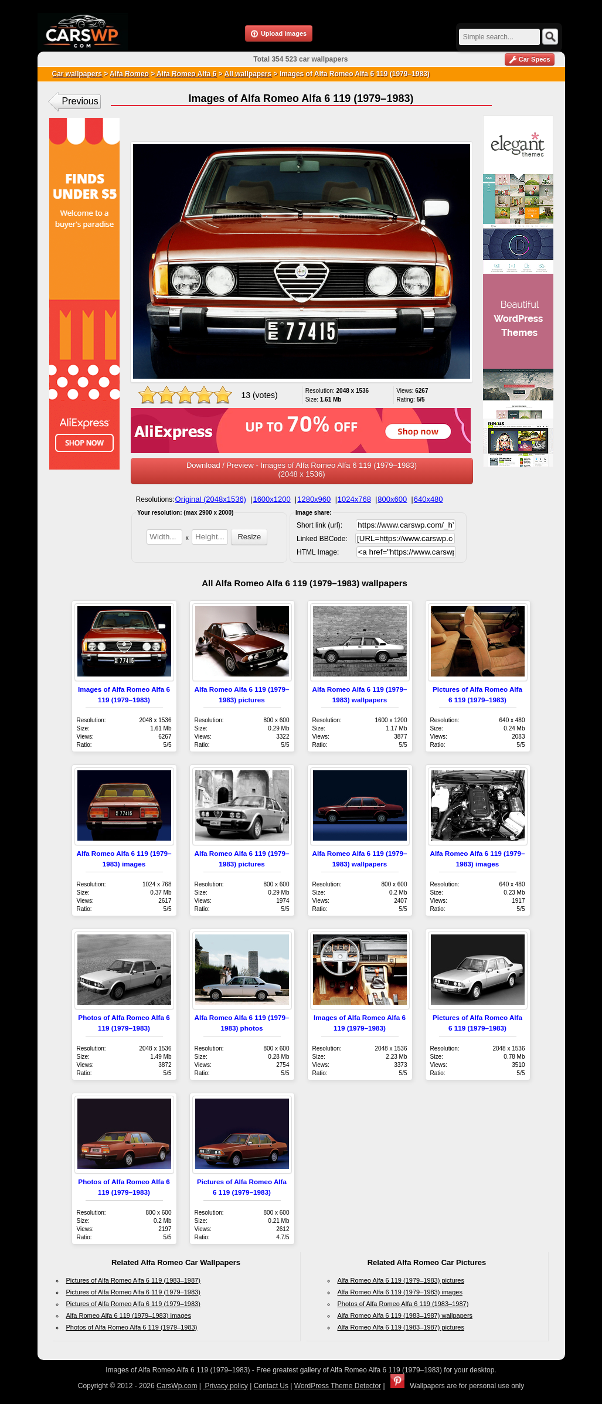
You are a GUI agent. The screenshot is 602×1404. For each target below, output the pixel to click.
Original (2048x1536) (210, 499)
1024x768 (354, 499)
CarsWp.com (177, 1386)
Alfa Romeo (129, 74)
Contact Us (271, 1386)
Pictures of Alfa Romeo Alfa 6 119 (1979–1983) (133, 1292)
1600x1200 (271, 499)
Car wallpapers (77, 74)
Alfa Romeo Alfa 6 (185, 74)
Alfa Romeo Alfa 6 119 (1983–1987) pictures (401, 1327)
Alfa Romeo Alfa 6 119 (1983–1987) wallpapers (405, 1315)
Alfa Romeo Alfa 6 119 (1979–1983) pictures (401, 1280)
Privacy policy (225, 1386)
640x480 (428, 499)
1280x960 (314, 499)
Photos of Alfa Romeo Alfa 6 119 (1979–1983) (132, 1327)
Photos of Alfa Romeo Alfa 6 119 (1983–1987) (403, 1303)
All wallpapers (248, 74)
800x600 (392, 499)
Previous (80, 101)
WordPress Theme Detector (337, 1386)
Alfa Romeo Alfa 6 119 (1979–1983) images (128, 1315)
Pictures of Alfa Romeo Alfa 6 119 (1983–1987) (133, 1280)
